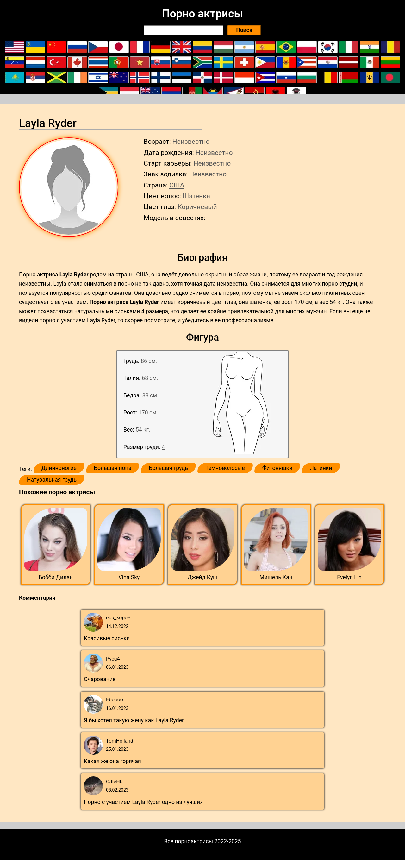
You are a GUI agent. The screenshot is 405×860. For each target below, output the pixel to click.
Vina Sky (129, 577)
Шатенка (196, 196)
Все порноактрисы (188, 841)
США (176, 185)
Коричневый (197, 207)
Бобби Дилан (56, 577)
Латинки (321, 468)
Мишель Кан (275, 577)
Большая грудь (168, 468)
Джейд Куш (203, 577)
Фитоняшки (277, 468)
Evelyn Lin (349, 577)
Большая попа (112, 468)
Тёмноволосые (225, 468)
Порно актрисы (202, 13)
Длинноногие (59, 468)
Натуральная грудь (52, 480)
